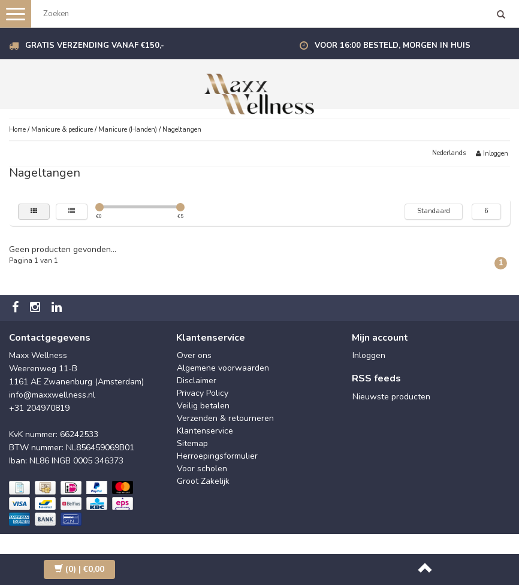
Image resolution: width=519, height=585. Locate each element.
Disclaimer (196, 380)
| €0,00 (79, 569)
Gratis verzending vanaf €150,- (94, 45)
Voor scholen (202, 468)
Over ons (194, 355)
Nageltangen (181, 129)
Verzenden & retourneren (225, 418)
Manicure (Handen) (127, 129)
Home (17, 129)
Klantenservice (205, 431)
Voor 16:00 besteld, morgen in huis (392, 45)
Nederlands (449, 152)
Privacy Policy (202, 393)
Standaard (433, 211)
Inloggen (492, 153)
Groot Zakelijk (203, 481)
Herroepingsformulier (217, 456)
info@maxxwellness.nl (52, 395)
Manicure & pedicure (62, 129)
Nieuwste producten (391, 396)
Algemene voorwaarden (223, 368)
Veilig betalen (203, 405)
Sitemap (192, 443)
